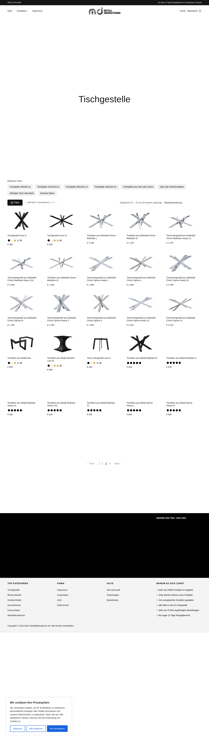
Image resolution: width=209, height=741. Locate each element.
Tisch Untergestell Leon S (99, 358)
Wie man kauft (113, 590)
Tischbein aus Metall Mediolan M (142, 358)
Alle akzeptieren (57, 728)
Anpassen (17, 728)
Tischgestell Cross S (16, 235)
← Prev (86, 463)
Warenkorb (194, 12)
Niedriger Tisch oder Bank (22, 193)
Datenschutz (63, 605)
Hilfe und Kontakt (14, 2)
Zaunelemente (14, 605)
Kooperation (63, 595)
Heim (9, 12)
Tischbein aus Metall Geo (19, 358)
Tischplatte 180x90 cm (20, 187)
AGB (59, 600)
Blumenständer (14, 595)
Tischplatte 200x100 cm (77, 187)
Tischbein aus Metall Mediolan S (181, 358)
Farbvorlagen (113, 595)
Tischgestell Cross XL (57, 235)
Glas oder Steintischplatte (172, 187)
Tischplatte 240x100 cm (105, 187)
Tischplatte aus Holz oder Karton (138, 187)
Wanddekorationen (16, 615)
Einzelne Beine (47, 193)
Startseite (31, 202)
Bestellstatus (113, 600)
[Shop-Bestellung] (182, 202)
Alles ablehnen (36, 728)
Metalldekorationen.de (40, 626)
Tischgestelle (43, 202)
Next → (123, 463)
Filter (15, 202)
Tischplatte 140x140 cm (48, 187)
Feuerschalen (13, 610)
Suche (181, 12)
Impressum (37, 12)
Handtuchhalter (14, 600)
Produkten (21, 12)
